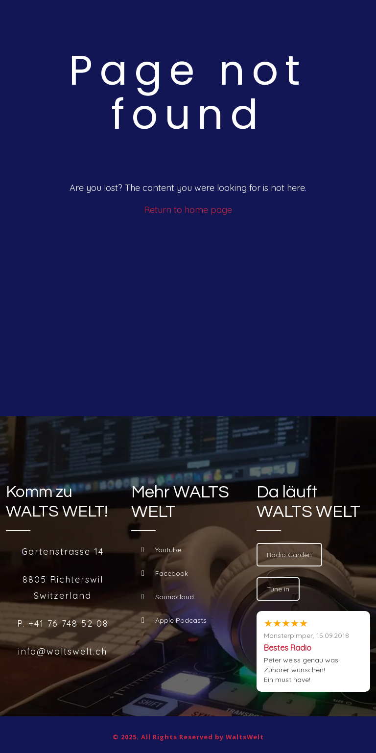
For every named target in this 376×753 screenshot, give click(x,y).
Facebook (164, 573)
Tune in (278, 589)
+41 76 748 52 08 (68, 623)
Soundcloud (167, 596)
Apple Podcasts (174, 620)
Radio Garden (289, 554)
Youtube (161, 549)
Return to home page (188, 209)
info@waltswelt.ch (62, 651)
